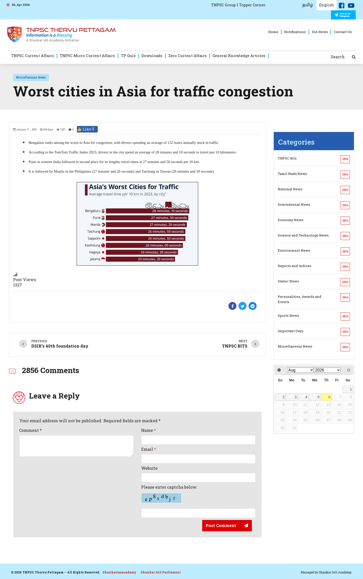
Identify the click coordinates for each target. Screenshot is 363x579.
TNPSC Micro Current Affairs (87, 55)
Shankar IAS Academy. (335, 572)
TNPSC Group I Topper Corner (238, 5)
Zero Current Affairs (187, 55)
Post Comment (221, 525)
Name (148, 430)
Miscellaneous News (31, 77)
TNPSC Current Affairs (32, 55)
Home (273, 32)
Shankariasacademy (119, 572)
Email (148, 449)
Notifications (295, 32)
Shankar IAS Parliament (161, 572)
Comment (30, 430)
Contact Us (343, 32)
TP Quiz (128, 55)
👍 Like (87, 129)
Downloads (151, 55)
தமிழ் (307, 5)
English (326, 5)
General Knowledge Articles (239, 55)
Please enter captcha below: (169, 494)
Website (149, 468)
